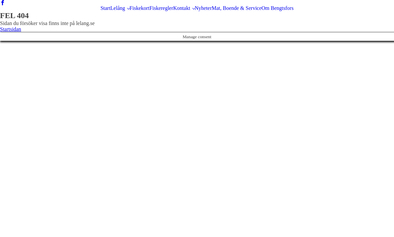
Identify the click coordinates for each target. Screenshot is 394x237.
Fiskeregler (161, 8)
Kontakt (181, 8)
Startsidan (10, 29)
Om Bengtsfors (277, 8)
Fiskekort (139, 8)
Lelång (117, 8)
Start (105, 8)
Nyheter (203, 8)
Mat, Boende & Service (236, 8)
